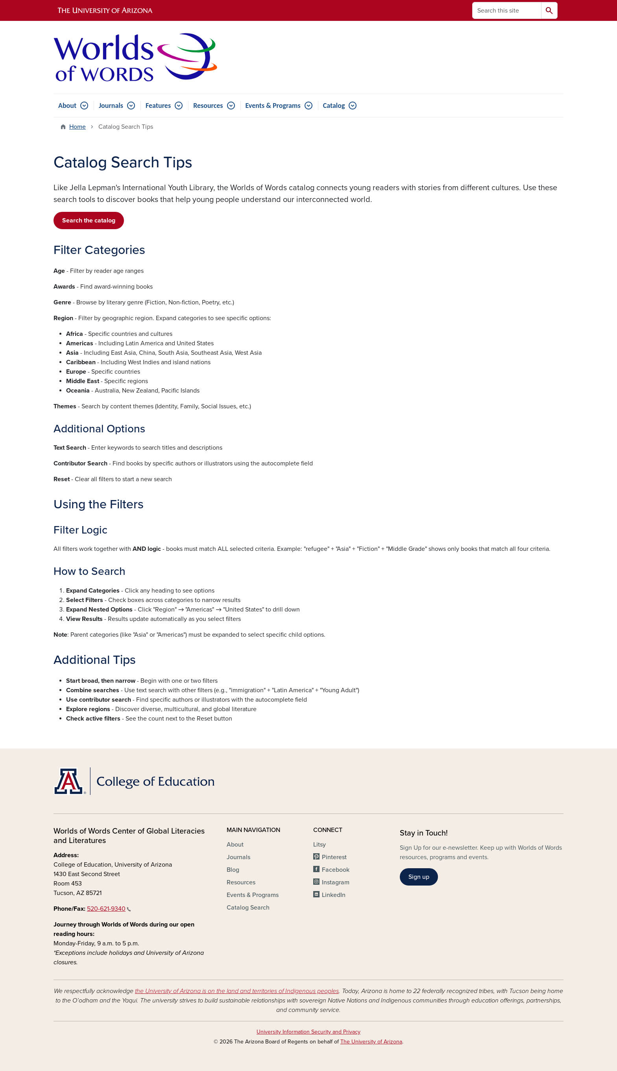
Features (158, 105)
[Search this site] (506, 10)
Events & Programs (273, 105)
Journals (111, 105)
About (67, 105)
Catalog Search (248, 908)
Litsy (319, 845)
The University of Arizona (371, 1041)
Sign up (418, 877)
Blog (233, 870)
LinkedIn (333, 895)
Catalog (334, 105)
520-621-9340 (109, 909)
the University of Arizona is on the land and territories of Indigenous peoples (237, 991)
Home (77, 127)
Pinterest (334, 857)
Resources (208, 105)
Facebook (335, 870)
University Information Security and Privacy (308, 1031)
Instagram (335, 882)
